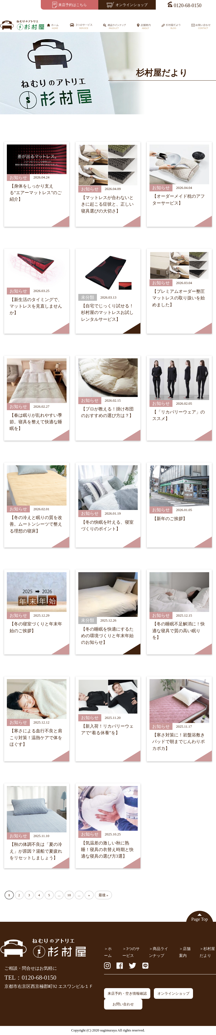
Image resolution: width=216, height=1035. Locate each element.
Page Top (199, 919)
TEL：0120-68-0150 (30, 977)
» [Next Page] (89, 895)
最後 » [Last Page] (103, 895)
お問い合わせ (123, 1004)
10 (69, 895)
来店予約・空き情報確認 (127, 993)
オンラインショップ (173, 993)
